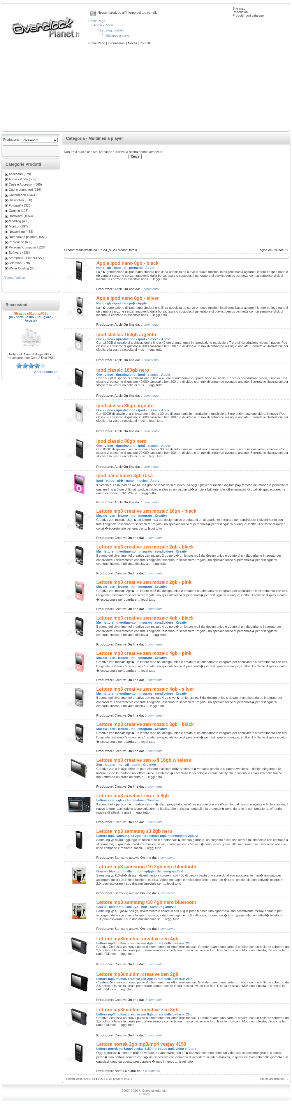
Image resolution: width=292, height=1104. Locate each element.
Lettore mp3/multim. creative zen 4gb (137, 938)
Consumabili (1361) (22, 195)
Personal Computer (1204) (28, 247)
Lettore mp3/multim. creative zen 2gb (137, 974)
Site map (239, 8)
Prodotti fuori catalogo (248, 15)
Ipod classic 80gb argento (125, 405)
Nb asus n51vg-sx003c (31, 313)
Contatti (145, 43)
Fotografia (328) (20, 205)
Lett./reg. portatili (112, 30)
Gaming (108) (18, 210)
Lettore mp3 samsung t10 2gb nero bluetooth (146, 866)
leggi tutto (160, 279)
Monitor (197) (18, 226)
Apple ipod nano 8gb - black (127, 263)
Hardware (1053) (21, 216)
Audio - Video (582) (22, 179)
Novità (133, 43)
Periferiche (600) (20, 242)
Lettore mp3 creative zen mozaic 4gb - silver (145, 689)
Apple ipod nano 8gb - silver (127, 298)
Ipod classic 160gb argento (126, 334)
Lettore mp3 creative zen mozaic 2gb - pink (143, 582)
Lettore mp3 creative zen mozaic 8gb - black (145, 724)
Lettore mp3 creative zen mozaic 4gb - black (145, 618)
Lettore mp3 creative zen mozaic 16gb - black (146, 511)
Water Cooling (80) (22, 268)
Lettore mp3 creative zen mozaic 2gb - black (145, 546)
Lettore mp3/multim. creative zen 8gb (137, 1009)
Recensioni (240, 12)
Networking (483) (21, 231)
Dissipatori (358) (20, 200)
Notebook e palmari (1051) (28, 237)
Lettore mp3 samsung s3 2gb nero (134, 831)
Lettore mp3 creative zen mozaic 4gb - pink (143, 653)
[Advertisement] (146, 88)
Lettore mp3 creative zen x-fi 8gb (132, 795)
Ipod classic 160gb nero (122, 370)
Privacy (144, 1094)
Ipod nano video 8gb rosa (124, 475)
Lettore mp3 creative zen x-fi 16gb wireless (143, 760)
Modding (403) (19, 221)
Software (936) (19, 252)
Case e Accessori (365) (25, 184)
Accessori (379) (20, 174)
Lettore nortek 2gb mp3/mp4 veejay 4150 (141, 1044)
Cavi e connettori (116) (25, 189)
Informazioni (117, 43)
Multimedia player (118, 35)
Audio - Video (103, 25)
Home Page (96, 21)
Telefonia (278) (19, 263)
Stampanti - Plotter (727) (26, 258)
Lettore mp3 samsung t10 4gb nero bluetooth (146, 902)
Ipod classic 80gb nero (121, 441)
